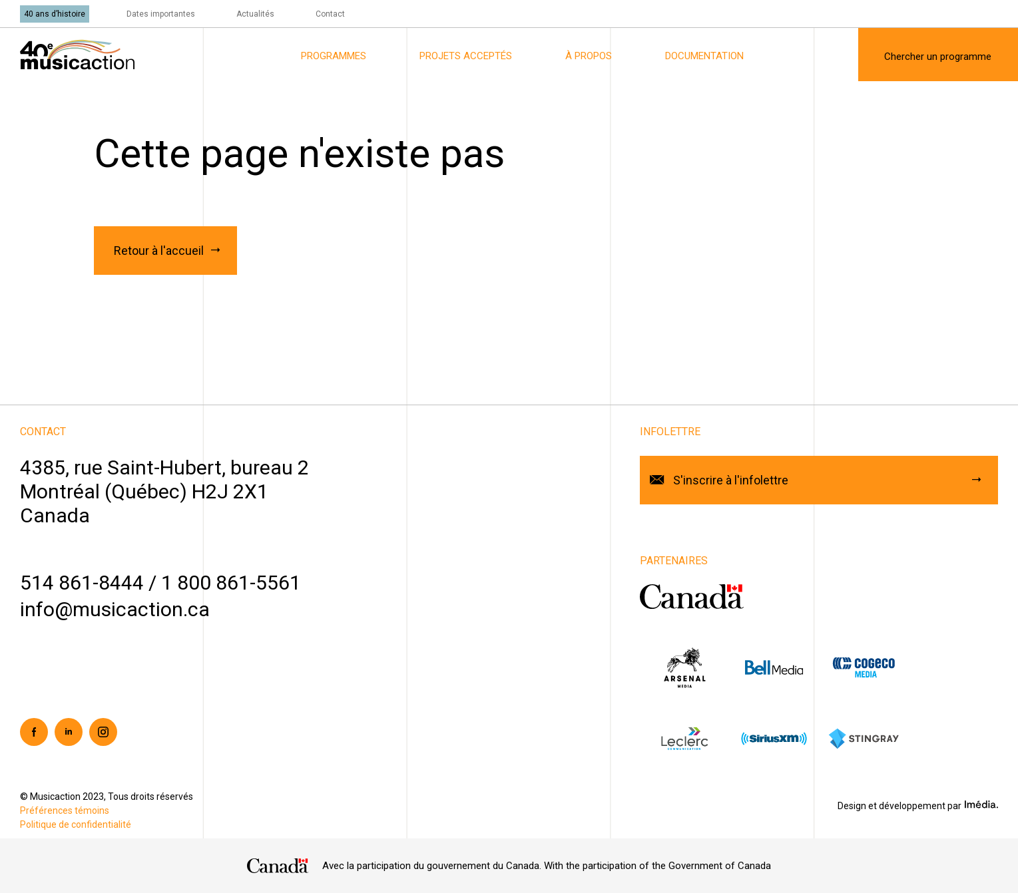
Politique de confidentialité (75, 824)
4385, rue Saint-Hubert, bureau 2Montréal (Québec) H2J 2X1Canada (164, 491)
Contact (330, 14)
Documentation (704, 56)
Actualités (255, 14)
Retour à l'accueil (159, 251)
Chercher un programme (937, 57)
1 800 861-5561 (231, 582)
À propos (588, 56)
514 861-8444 (82, 582)
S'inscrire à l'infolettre (730, 480)
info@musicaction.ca (115, 609)
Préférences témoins (64, 810)
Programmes (333, 56)
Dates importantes (161, 14)
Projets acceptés (465, 56)
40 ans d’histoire (54, 14)
